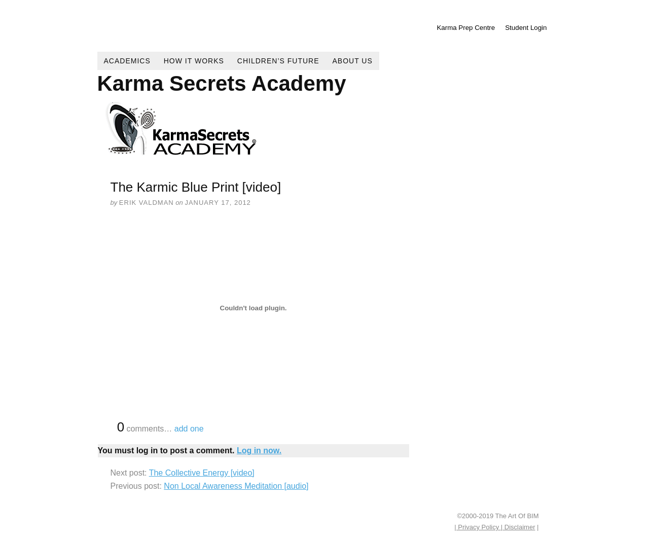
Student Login (526, 27)
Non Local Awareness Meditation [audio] (236, 486)
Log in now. (259, 450)
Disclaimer (518, 527)
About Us (353, 61)
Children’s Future (278, 61)
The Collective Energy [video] (202, 472)
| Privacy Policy (477, 527)
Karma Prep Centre (466, 27)
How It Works (194, 61)
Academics (127, 61)
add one (189, 428)
